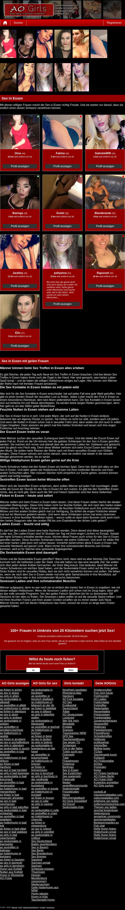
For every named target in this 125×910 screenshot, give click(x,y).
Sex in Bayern (39, 847)
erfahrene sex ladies (106, 801)
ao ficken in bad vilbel (13, 828)
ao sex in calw (39, 801)
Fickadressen (70, 760)
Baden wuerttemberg (44, 844)
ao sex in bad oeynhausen (8, 803)
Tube (65, 757)
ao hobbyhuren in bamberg (10, 855)
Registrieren (114, 22)
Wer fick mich (70, 720)
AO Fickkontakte (104, 760)
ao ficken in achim (11, 689)
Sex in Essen (70, 770)
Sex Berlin (37, 850)
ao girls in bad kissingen (14, 773)
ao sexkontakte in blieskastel (42, 722)
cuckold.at (100, 791)
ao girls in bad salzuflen (14, 807)
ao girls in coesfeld (42, 831)
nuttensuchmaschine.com (109, 804)
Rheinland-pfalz (71, 693)
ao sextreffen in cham (44, 813)
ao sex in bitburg (41, 711)
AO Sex (67, 702)
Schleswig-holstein (42, 868)
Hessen (35, 875)
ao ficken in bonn (41, 736)
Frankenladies (102, 717)
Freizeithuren (102, 733)
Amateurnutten (103, 689)
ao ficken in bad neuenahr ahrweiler (11, 796)
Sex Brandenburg (42, 853)
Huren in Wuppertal (12, 875)
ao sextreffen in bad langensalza (12, 784)
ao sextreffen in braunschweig (40, 756)
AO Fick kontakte (72, 699)
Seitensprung (102, 813)
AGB (20, 907)
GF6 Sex (67, 736)
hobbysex (100, 739)
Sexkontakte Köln (73, 807)
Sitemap (14, 907)
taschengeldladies (105, 819)
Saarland (36, 859)
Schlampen (69, 745)
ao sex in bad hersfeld (13, 770)
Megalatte (68, 723)
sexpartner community (107, 816)
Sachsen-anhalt (40, 862)
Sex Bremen (38, 856)
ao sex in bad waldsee (13, 831)
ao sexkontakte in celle (45, 810)
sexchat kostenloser (106, 810)
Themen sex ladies (105, 807)
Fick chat (99, 825)
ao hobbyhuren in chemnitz (41, 818)
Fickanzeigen (102, 714)
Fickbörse (68, 764)
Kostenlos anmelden (106, 782)
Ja (33, 670)
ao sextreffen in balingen (9, 849)
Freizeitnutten (70, 791)
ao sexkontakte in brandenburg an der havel (43, 748)
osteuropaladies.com (106, 797)
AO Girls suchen (104, 785)
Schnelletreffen (103, 736)
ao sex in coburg (41, 828)
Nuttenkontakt (70, 788)
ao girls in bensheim (12, 865)
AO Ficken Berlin (104, 776)
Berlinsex (68, 767)
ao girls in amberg (11, 717)
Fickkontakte (101, 702)
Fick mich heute (103, 693)
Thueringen (38, 872)
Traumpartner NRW (74, 733)
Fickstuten (100, 767)
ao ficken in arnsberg (12, 739)
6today (66, 782)
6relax (97, 770)
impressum (50, 907)
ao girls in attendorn (12, 745)
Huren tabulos (39, 893)
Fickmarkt (68, 754)
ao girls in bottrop (41, 742)
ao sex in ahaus (9, 693)
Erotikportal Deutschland (70, 707)
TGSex (98, 751)
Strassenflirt (101, 723)
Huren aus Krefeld (11, 868)
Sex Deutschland (41, 841)
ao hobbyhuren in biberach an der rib (42, 704)
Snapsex (67, 730)
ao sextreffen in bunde (44, 788)
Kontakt (42, 907)
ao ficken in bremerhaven (39, 769)
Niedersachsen (40, 884)
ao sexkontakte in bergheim (42, 691)
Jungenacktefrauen (105, 720)
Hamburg (68, 696)
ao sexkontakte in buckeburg (42, 784)
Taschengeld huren (105, 754)
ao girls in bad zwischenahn (8, 837)
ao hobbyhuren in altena (14, 708)
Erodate (67, 726)
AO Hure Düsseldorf (74, 801)
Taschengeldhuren (73, 739)
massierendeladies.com (108, 794)
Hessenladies (102, 711)
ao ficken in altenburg (13, 711)
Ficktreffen (100, 705)
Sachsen (36, 865)
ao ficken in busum (42, 797)
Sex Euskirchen (71, 773)
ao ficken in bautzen (12, 859)
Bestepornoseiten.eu (106, 822)
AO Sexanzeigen (72, 714)
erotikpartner (101, 742)
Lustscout (68, 717)
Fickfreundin (101, 696)
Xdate (66, 711)
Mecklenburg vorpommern (39, 880)
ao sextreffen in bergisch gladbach (42, 698)
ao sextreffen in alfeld (13, 705)
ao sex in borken (41, 739)
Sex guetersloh (71, 776)
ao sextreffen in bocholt (45, 726)
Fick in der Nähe (72, 748)
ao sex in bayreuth (11, 862)
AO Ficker (6, 878)
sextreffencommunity (75, 785)
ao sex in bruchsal (42, 773)
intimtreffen (100, 745)
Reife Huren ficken (105, 828)
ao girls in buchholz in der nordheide (44, 778)
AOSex (98, 764)
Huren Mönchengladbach (73, 796)
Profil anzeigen (20, 166)
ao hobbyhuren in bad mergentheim (13, 790)
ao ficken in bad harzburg (9, 766)
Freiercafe (68, 779)
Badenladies (101, 708)
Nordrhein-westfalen (74, 689)
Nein (70, 670)
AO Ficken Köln (103, 779)
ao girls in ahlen (9, 696)
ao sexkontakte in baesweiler (10, 843)
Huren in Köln (39, 896)
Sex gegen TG (71, 742)
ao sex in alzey (9, 714)
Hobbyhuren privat (105, 831)
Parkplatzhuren (103, 730)
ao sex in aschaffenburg (14, 742)
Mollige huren (102, 748)
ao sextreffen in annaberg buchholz (11, 728)
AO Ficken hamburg (106, 773)
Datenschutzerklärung (31, 907)
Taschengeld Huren (43, 899)
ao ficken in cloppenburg (38, 824)
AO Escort (68, 804)
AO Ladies (100, 699)
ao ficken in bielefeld (43, 708)
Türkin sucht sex (72, 751)
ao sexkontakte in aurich (15, 748)
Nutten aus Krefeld (11, 872)
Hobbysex (100, 726)
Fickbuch (99, 757)
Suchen (18, 22)
